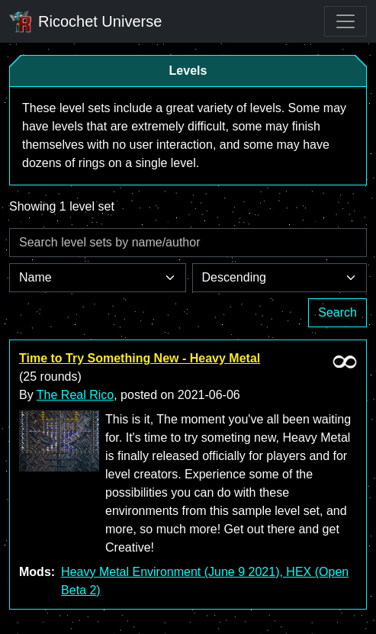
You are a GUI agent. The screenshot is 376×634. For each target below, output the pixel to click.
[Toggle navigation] (345, 21)
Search (337, 312)
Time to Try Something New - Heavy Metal (139, 358)
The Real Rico (75, 394)
